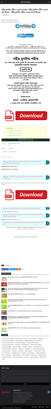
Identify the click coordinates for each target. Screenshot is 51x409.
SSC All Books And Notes (6, 357)
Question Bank (33, 355)
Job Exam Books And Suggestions (39, 348)
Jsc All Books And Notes (6, 350)
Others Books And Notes (16, 352)
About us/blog (41, 407)
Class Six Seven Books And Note (7, 342)
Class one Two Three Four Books (32, 342)
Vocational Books (43, 357)
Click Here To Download (6, 157)
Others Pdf (24, 352)
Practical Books (8, 355)
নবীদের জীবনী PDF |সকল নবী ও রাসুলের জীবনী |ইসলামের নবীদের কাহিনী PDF (24, 208)
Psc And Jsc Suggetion (26, 355)
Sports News (26, 357)
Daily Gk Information (25, 344)
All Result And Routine (33, 338)
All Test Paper (40, 338)
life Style (3, 359)
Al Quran (25, 338)
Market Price (14, 350)
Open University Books (6, 352)
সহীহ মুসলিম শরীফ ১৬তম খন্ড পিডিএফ (16, 135)
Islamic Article (14, 348)
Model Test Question (28, 350)
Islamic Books (6, 6)
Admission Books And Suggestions (8, 338)
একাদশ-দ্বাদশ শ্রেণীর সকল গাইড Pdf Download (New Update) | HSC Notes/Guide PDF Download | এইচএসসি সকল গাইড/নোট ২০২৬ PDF (27, 300)
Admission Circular (19, 338)
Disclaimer (48, 407)
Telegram (29, 228)
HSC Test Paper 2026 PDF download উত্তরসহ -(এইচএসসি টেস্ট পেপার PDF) (23, 277)
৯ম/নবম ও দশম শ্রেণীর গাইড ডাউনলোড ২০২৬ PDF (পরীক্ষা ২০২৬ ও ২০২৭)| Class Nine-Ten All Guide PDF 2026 (28, 306)
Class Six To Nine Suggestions (20, 342)
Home (2, 6)
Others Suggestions (31, 352)
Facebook (22, 228)
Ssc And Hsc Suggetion (34, 357)
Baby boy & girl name (20, 340)
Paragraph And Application (40, 352)
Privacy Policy (34, 407)
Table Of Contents (10, 128)
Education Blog (25, 2)
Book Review (39, 340)
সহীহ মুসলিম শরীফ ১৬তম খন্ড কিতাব (15, 133)
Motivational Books (37, 350)
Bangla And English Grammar (30, 340)
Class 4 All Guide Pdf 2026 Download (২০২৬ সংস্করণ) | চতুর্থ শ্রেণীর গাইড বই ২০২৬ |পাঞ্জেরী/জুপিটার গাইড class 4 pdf (28, 323)
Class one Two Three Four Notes (7, 344)
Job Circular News (28, 348)
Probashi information (16, 355)
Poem (3, 355)
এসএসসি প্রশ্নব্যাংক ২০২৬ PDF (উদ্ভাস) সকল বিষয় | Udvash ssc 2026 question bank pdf (25, 311)
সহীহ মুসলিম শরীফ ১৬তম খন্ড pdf (14, 130)
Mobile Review (20, 350)
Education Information (17, 346)
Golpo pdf (30, 346)
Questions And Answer (42, 355)
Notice (43, 350)
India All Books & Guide (6, 348)
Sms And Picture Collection (17, 357)
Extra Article (25, 346)
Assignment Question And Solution (8, 340)
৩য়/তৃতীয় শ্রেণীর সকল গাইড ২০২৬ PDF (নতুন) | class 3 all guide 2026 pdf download (24, 327)
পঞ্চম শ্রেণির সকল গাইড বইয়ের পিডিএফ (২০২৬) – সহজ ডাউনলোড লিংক (21, 294)
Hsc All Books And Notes (38, 346)
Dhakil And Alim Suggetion (6, 346)
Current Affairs (17, 344)
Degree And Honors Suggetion (36, 344)
